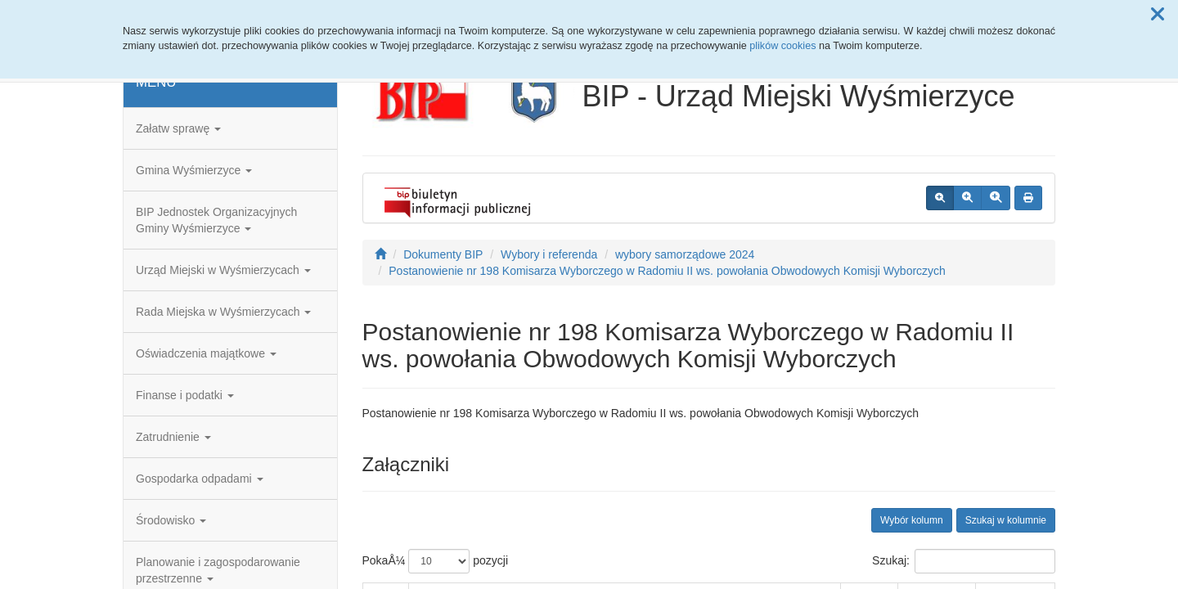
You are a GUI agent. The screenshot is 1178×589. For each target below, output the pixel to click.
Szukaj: (963, 561)
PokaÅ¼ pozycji (435, 561)
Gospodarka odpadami (199, 478)
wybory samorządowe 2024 (684, 254)
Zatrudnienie (173, 436)
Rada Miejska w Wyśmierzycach (223, 311)
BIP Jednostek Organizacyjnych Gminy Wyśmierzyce (216, 220)
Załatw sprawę (178, 128)
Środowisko (171, 520)
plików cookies (782, 46)
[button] (1157, 14)
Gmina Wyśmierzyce (194, 170)
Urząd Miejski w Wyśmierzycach (223, 270)
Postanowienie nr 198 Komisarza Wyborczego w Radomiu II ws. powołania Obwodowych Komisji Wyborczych (667, 270)
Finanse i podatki (185, 395)
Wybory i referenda (549, 254)
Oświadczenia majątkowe (206, 353)
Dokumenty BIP (443, 254)
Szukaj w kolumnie (1005, 520)
